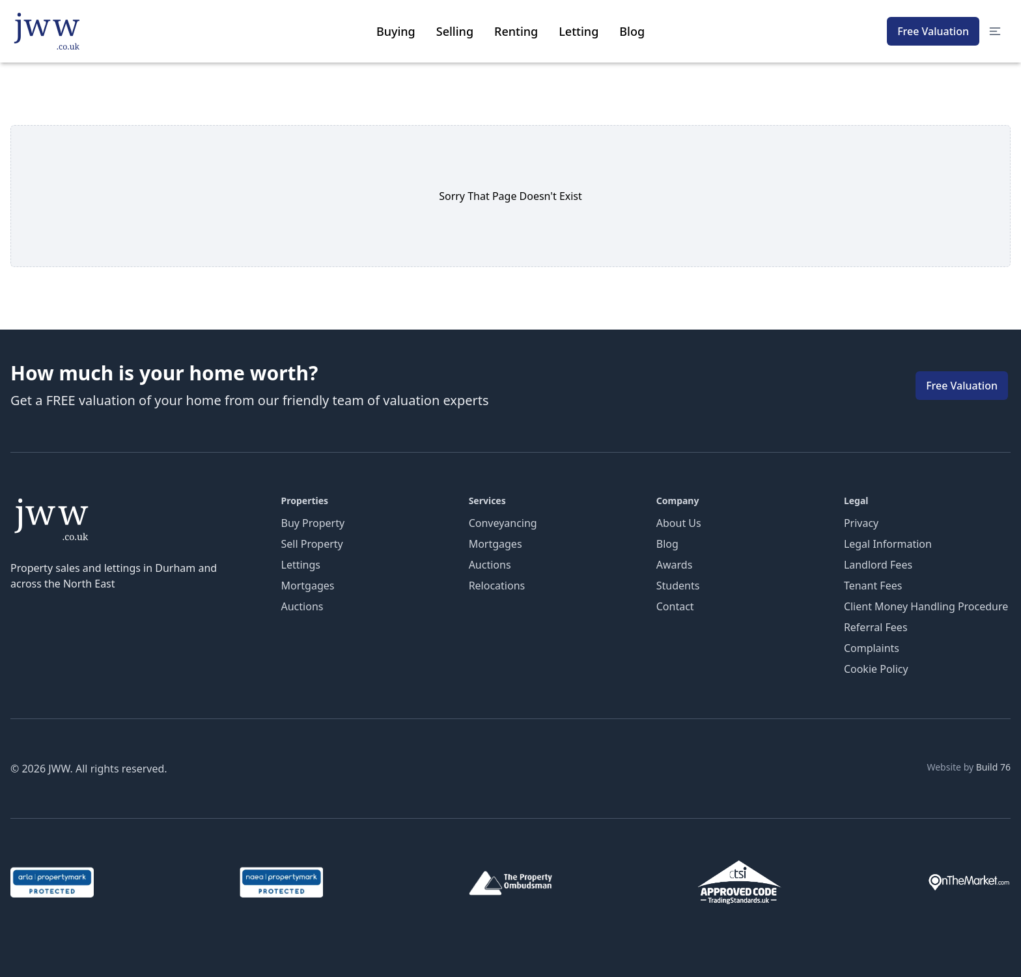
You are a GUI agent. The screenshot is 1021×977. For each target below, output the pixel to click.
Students (678, 585)
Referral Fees (876, 627)
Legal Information (888, 544)
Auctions (302, 606)
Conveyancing (503, 523)
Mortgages (308, 585)
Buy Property (313, 523)
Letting (578, 31)
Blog (632, 31)
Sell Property (312, 544)
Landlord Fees (878, 565)
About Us (678, 523)
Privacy (861, 523)
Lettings (300, 565)
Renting (516, 31)
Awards (674, 565)
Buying (395, 31)
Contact (675, 606)
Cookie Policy (876, 669)
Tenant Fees (873, 585)
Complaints (871, 648)
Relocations (497, 585)
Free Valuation (933, 31)
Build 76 (993, 767)
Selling (454, 31)
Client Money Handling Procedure (926, 606)
